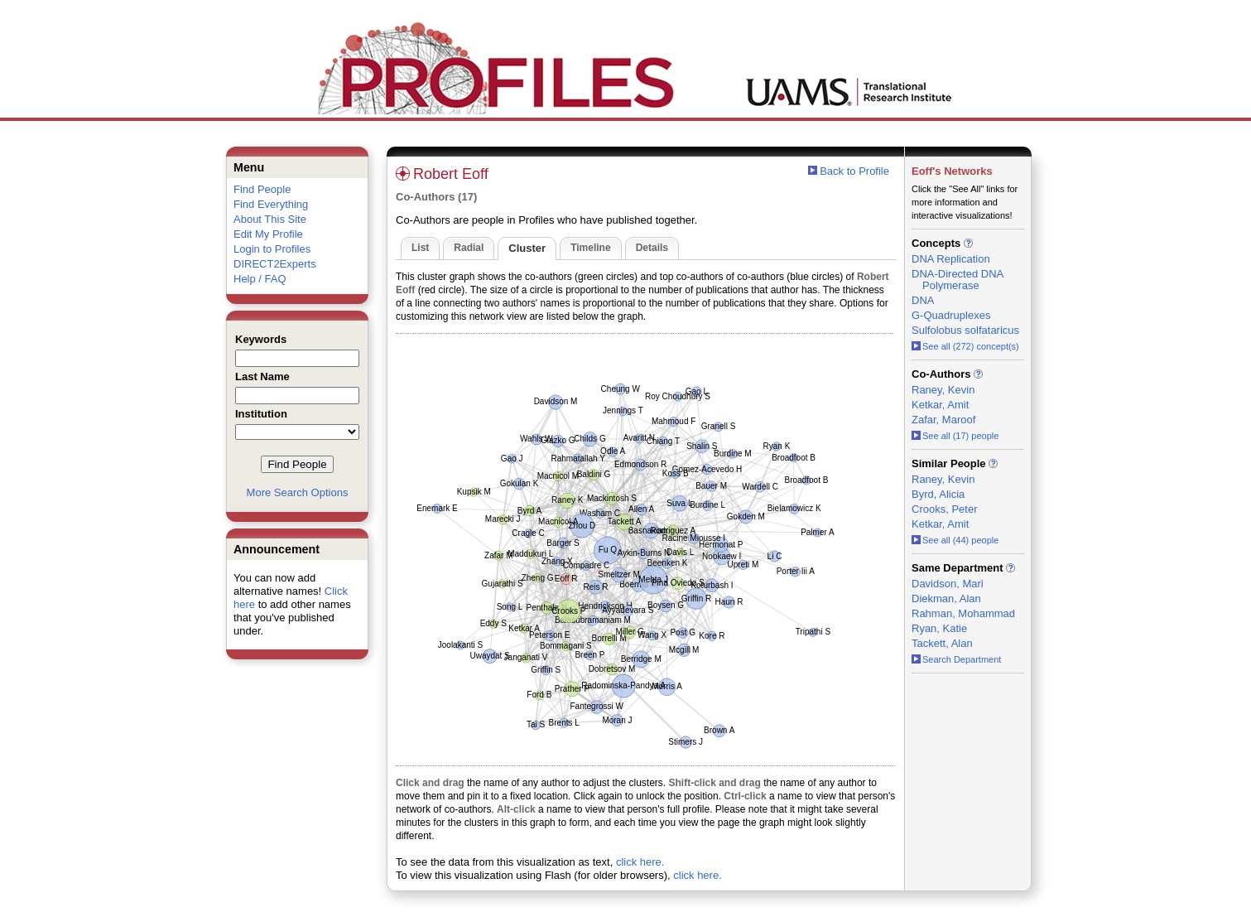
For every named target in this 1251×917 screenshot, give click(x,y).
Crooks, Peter (944, 509)
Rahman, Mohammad (963, 613)
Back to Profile (854, 171)
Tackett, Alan (942, 643)
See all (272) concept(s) (965, 346)
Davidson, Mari (948, 583)
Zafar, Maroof (943, 419)
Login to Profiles (271, 249)
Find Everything (270, 204)
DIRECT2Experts (274, 264)
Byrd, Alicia (938, 494)
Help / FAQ (259, 279)
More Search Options (298, 492)
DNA (923, 300)
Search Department (956, 659)
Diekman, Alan (946, 598)
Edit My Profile (268, 234)
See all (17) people (955, 436)
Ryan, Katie (939, 628)
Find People (262, 189)
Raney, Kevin (943, 390)
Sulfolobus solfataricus (965, 330)
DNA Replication (951, 259)
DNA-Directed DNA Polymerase (957, 280)
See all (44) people (955, 540)
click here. (640, 862)
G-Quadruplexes (951, 315)
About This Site (269, 219)
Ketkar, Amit (940, 404)
